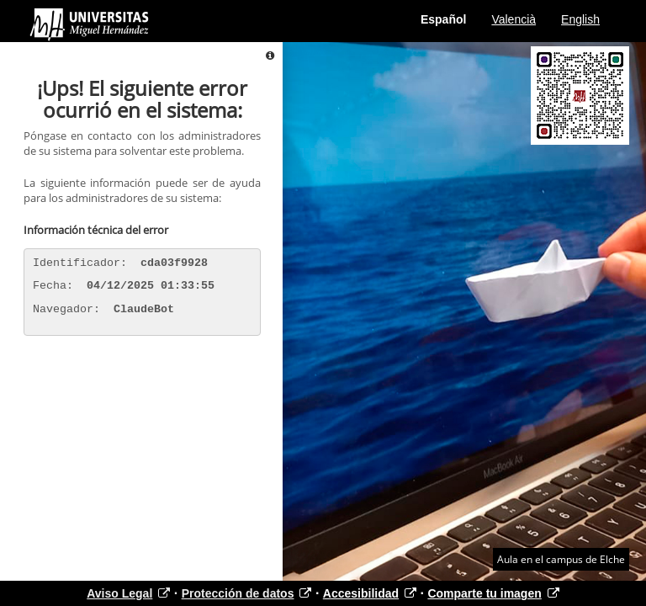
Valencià (513, 19)
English (580, 19)
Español (443, 19)
